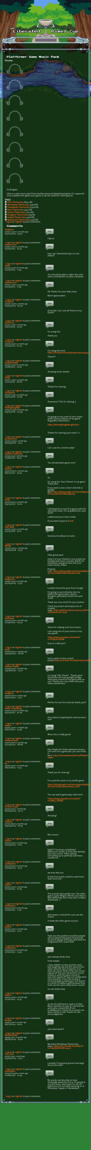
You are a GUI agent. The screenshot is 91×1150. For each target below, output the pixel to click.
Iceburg (8, 822)
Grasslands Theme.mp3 (18, 207)
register (18, 222)
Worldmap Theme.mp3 (18, 205)
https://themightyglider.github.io (63, 425)
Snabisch (9, 230)
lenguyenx (10, 579)
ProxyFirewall (11, 807)
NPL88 (8, 546)
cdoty (7, 266)
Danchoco (9, 323)
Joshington (10, 1071)
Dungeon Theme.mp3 (17, 215)
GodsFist (9, 694)
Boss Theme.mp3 (15, 210)
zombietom (10, 864)
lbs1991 (8, 1020)
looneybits (10, 393)
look (71, 521)
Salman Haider (12, 667)
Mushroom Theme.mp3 (18, 220)
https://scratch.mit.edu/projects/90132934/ (68, 353)
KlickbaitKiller (11, 1035)
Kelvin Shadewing (13, 709)
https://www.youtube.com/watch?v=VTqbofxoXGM (64, 639)
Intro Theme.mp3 (15, 202)
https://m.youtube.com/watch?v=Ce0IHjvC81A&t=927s (65, 1047)
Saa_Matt (9, 527)
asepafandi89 (11, 363)
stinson (8, 469)
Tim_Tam (9, 1054)
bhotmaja (9, 619)
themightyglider (12, 408)
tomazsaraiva (11, 741)
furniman (9, 342)
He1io (7, 500)
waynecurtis (10, 245)
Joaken (8, 726)
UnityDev (9, 302)
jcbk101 (8, 841)
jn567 (7, 650)
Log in (9, 222)
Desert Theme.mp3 (16, 212)
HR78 (7, 378)
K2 (6, 764)
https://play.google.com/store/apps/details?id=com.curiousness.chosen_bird (69, 786)
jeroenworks (11, 439)
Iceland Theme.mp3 (16, 217)
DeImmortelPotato (14, 454)
